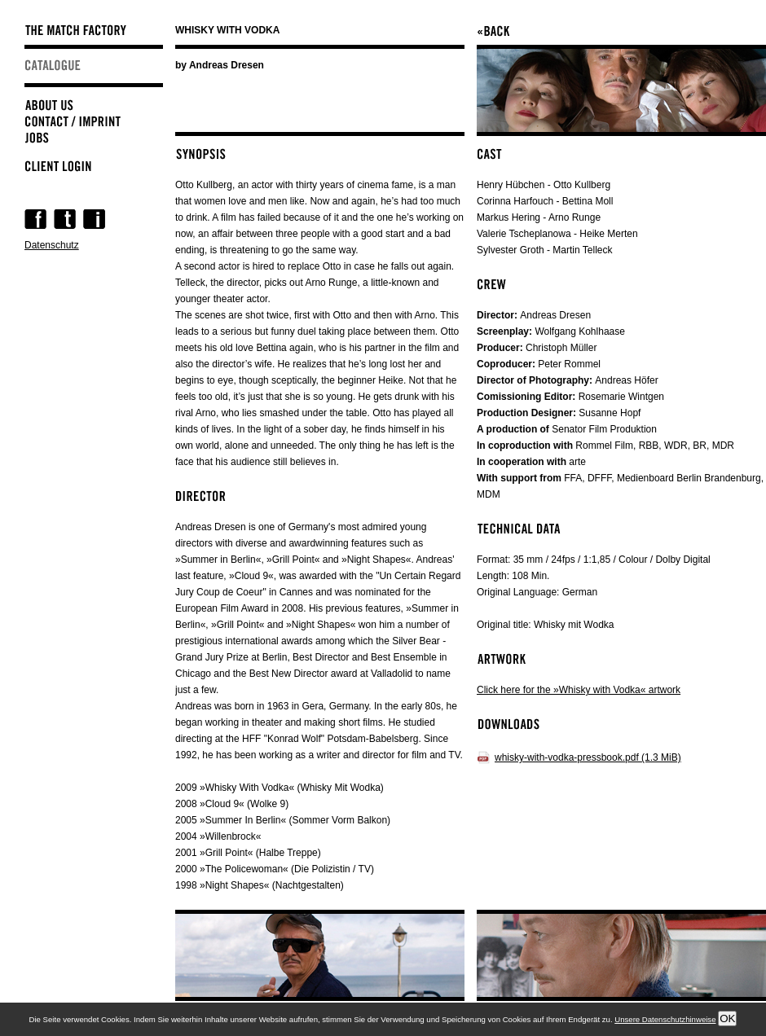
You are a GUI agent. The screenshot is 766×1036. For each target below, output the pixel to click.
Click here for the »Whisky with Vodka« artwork (578, 690)
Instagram (94, 219)
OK (727, 1018)
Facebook (35, 219)
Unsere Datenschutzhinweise (664, 1019)
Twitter (65, 219)
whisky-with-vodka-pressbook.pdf (588, 757)
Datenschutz (51, 245)
